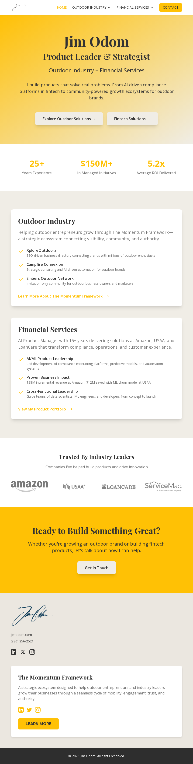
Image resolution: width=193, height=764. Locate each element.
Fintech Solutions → (132, 118)
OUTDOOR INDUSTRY (91, 7)
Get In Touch (96, 567)
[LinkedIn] (13, 652)
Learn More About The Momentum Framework (63, 296)
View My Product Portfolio (45, 409)
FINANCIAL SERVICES (135, 7)
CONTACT (171, 7)
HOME (62, 7)
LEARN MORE (38, 724)
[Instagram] (32, 652)
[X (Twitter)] (23, 652)
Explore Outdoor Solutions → (69, 118)
